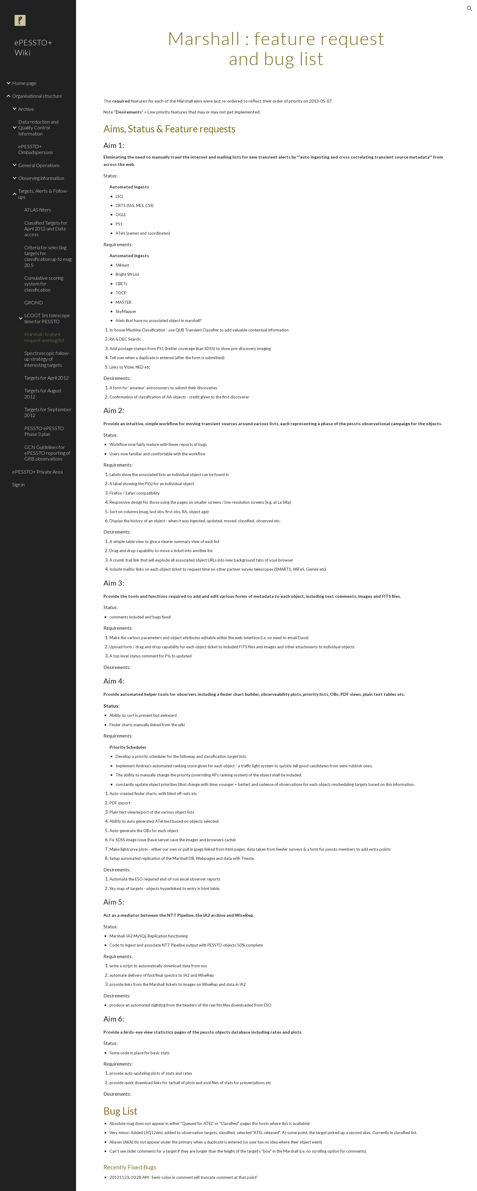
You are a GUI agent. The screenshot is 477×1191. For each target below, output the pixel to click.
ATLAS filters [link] (37, 209)
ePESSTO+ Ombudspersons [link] (35, 149)
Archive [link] (26, 109)
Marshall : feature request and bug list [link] (44, 337)
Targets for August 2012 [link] (42, 393)
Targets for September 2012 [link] (47, 412)
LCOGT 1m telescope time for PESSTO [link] (47, 318)
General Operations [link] (39, 165)
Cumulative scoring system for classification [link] (43, 283)
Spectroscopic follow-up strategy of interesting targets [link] (47, 359)
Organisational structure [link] (37, 96)
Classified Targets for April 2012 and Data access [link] (45, 228)
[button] (469, 8)
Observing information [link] (41, 178)
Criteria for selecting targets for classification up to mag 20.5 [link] (47, 256)
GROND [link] (33, 302)
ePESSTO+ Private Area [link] (37, 472)
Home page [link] (24, 83)
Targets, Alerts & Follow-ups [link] (43, 193)
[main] (276, 48)
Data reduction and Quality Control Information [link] (38, 127)
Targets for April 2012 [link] (46, 377)
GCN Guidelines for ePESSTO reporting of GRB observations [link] (47, 453)
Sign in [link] (18, 484)
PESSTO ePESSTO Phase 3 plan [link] (44, 431)
